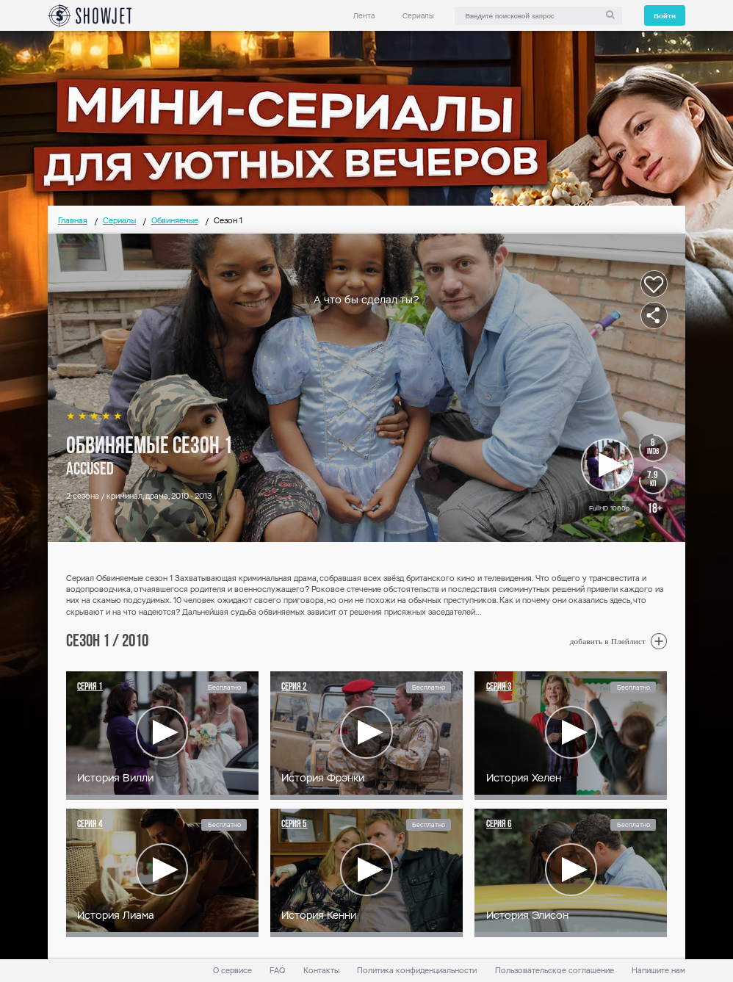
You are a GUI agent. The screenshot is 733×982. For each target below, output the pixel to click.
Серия (90, 687)
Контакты (321, 970)
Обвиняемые (174, 220)
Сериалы (418, 16)
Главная (72, 220)
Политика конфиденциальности (417, 970)
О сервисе (232, 970)
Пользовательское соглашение (554, 970)
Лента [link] (364, 16)
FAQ (277, 970)
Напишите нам (658, 970)
